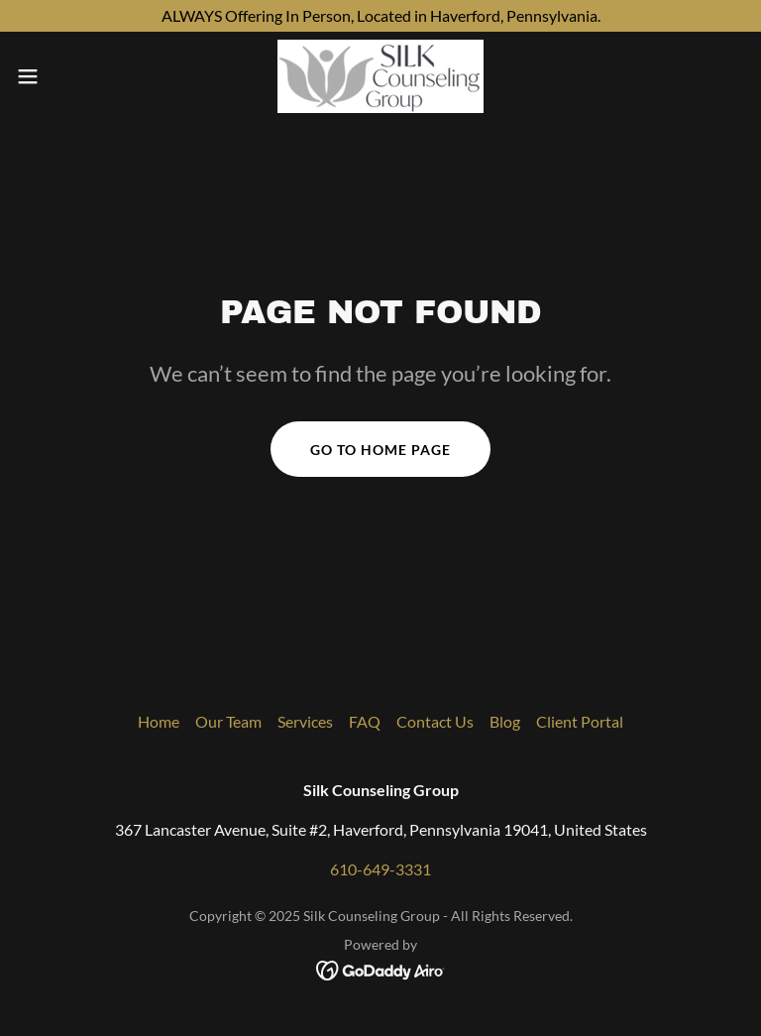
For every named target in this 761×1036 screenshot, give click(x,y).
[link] (380, 76)
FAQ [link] (364, 721)
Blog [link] (504, 721)
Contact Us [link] (435, 721)
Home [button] (158, 721)
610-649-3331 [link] (380, 869)
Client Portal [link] (579, 721)
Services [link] (305, 721)
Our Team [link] (228, 721)
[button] (64, 76)
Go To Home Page (380, 449)
